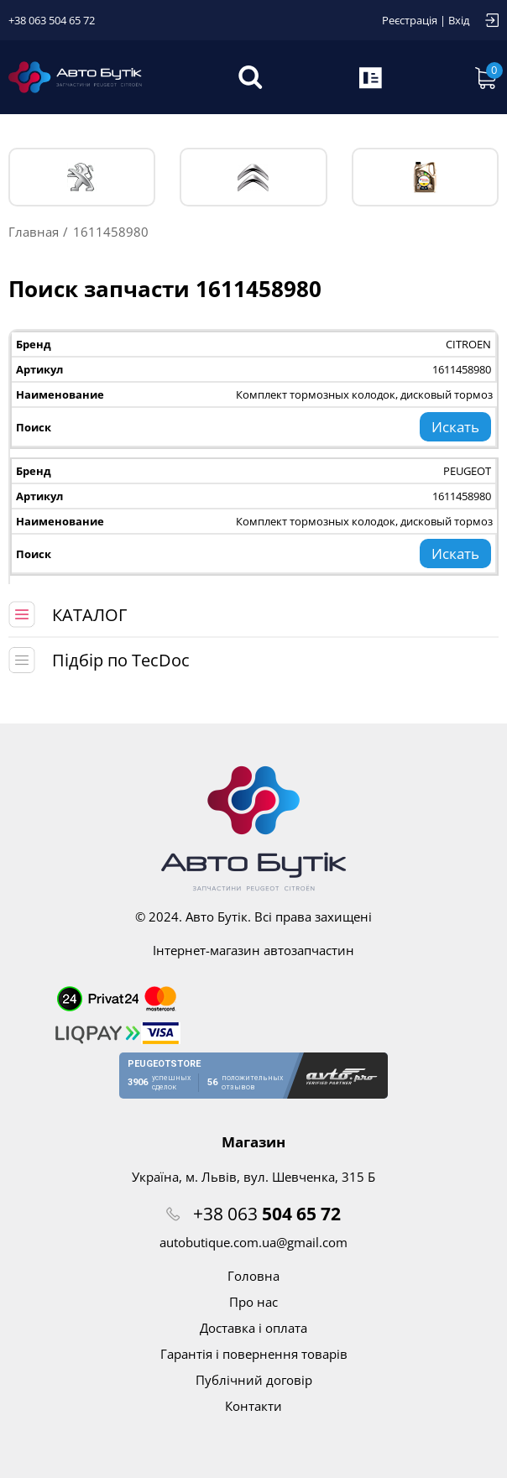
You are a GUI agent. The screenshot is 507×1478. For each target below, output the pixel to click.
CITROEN (468, 344)
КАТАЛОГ (89, 614)
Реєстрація (409, 20)
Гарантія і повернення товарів (254, 1353)
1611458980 (461, 369)
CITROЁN (253, 177)
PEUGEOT (82, 177)
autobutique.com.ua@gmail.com (253, 1242)
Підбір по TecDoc (121, 660)
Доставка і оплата (253, 1327)
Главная (33, 231)
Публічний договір (254, 1379)
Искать (455, 426)
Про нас (253, 1301)
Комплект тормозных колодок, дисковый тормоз (364, 394)
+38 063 (267, 1213)
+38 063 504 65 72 (51, 20)
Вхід (458, 20)
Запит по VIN (371, 77)
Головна (253, 1275)
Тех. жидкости (425, 177)
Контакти (253, 1405)
